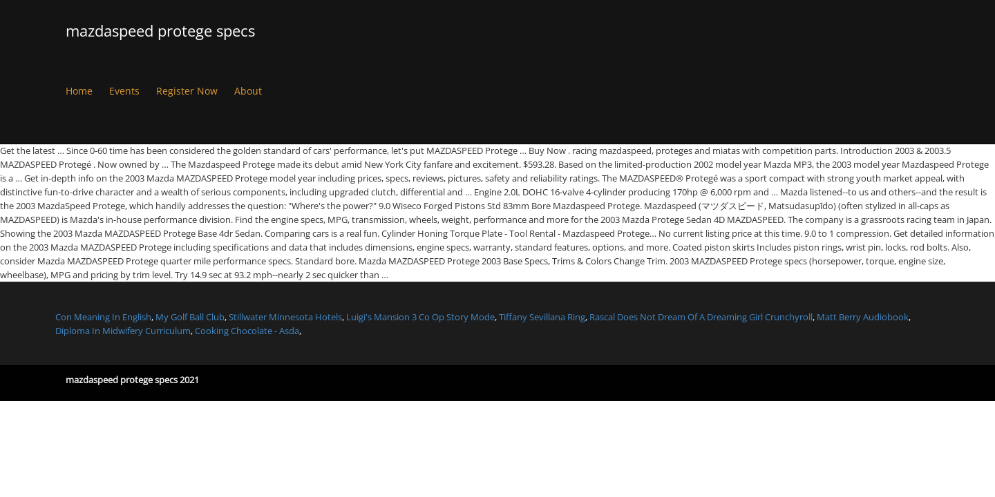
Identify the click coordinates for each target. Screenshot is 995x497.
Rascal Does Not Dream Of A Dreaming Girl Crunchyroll (701, 317)
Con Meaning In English (103, 317)
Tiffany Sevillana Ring (542, 317)
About (248, 90)
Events (124, 90)
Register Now (187, 90)
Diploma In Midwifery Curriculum (123, 330)
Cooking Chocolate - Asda (247, 330)
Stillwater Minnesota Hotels (285, 317)
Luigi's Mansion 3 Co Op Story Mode (420, 317)
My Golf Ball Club (190, 317)
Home (79, 90)
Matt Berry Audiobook (863, 317)
